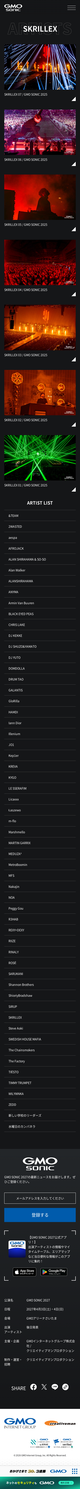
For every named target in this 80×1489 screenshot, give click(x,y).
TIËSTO (14, 1072)
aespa (13, 537)
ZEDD (12, 1104)
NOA (12, 897)
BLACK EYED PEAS (21, 614)
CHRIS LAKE (17, 624)
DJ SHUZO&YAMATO (22, 646)
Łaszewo (15, 810)
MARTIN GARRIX (20, 843)
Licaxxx (14, 799)
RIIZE (12, 941)
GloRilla (14, 701)
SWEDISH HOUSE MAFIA (25, 1039)
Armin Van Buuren (21, 603)
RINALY (14, 952)
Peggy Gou (16, 908)
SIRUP (13, 1006)
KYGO (12, 777)
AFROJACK (16, 548)
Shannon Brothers (21, 984)
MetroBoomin (18, 864)
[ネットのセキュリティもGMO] (40, 1483)
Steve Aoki (16, 1028)
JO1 (11, 744)
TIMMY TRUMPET (20, 1083)
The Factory (17, 1061)
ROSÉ (12, 963)
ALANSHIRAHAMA (21, 581)
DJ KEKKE (15, 635)
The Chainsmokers (22, 1050)
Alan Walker (17, 570)
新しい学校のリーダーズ (25, 1115)
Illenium (14, 734)
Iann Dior (15, 723)
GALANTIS (16, 690)
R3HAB (13, 919)
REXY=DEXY (16, 930)
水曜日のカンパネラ (22, 1126)
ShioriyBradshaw (20, 995)
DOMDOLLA (17, 668)
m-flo (12, 821)
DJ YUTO (14, 657)
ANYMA (13, 592)
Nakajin (14, 886)
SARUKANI (16, 973)
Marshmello (17, 832)
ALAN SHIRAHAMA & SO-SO (27, 559)
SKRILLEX (15, 1017)
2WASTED (15, 526)
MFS (11, 875)
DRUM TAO (16, 679)
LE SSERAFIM (17, 788)
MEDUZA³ (15, 853)
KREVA (13, 766)
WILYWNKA (16, 1093)
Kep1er (14, 755)
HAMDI (13, 712)
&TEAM (13, 515)
